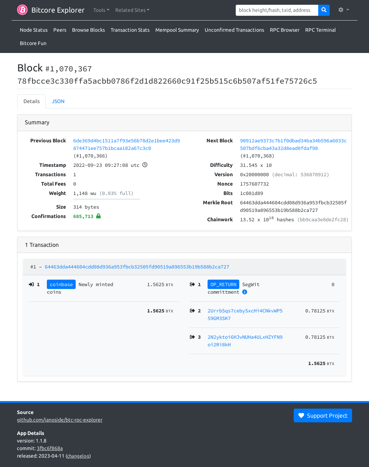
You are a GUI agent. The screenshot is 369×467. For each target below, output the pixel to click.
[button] (101, 10)
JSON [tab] (58, 101)
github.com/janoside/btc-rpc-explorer (59, 420)
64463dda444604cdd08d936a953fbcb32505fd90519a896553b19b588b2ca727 (137, 266)
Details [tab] (31, 101)
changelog (78, 455)
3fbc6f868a (50, 448)
